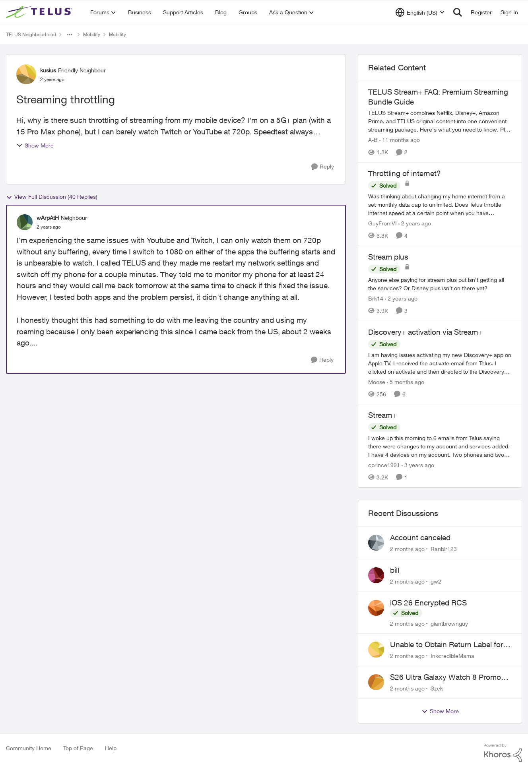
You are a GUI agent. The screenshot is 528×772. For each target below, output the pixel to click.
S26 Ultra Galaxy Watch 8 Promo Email (445, 677)
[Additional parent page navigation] (69, 34)
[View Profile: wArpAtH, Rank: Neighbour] (25, 222)
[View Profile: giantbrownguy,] (376, 608)
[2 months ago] (407, 549)
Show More (35, 145)
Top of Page (78, 748)
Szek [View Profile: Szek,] (437, 688)
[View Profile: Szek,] (376, 682)
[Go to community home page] (40, 12)
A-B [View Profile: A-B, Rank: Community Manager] (373, 139)
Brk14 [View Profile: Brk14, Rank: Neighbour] (375, 298)
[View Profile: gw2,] (376, 575)
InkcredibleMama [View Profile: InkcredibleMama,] (452, 655)
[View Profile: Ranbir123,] (376, 543)
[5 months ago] (405, 381)
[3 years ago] (418, 465)
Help (110, 748)
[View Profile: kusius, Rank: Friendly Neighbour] (26, 74)
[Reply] (323, 166)
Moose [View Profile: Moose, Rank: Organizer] (376, 381)
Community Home (28, 748)
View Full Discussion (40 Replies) (51, 196)
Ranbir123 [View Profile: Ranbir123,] (444, 548)
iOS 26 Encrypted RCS (428, 602)
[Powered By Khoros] (503, 753)
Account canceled (420, 537)
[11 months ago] (399, 140)
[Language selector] (420, 12)
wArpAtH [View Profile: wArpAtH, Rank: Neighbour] (48, 217)
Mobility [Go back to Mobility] (91, 34)
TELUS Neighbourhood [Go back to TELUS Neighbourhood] (31, 34)
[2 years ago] (414, 223)
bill (394, 570)
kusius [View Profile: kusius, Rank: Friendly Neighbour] (48, 70)
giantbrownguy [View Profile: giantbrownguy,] (449, 623)
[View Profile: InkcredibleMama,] (376, 650)
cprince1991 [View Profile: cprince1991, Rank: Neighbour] (384, 465)
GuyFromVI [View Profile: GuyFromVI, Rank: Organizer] (382, 223)
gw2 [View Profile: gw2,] (436, 581)
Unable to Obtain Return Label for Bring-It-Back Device (446, 645)
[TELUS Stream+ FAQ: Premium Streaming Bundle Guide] (440, 121)
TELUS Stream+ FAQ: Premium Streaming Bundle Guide (438, 96)
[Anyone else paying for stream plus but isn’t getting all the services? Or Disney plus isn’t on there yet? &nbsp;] (440, 283)
